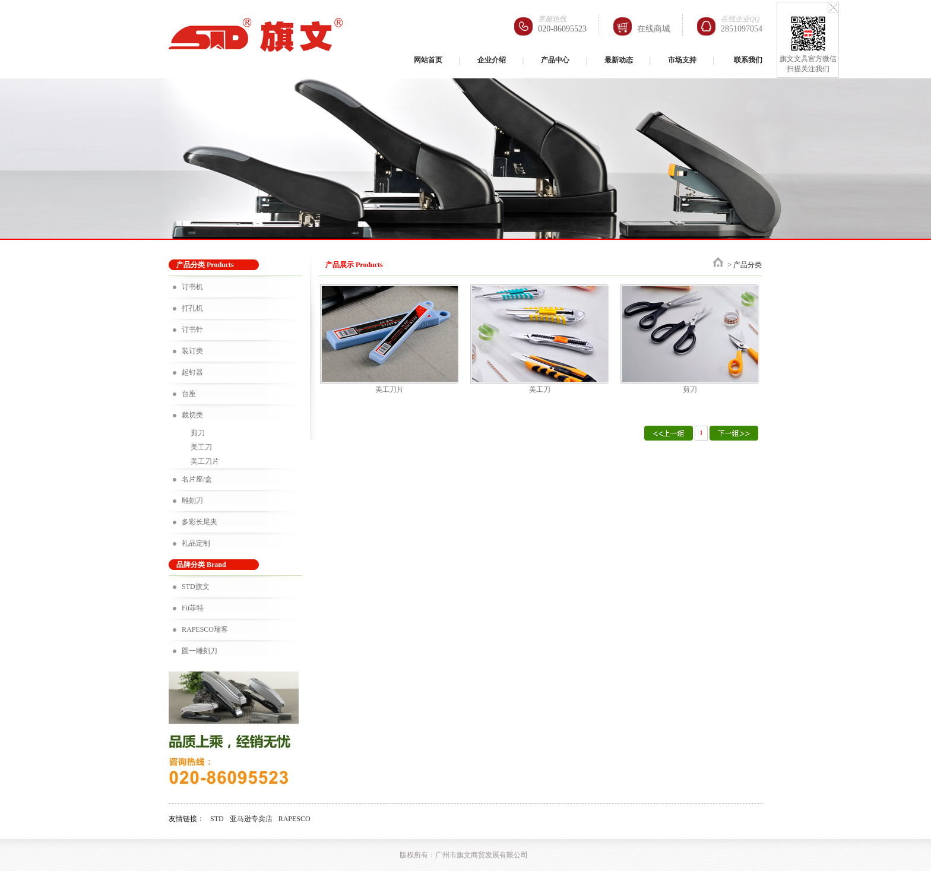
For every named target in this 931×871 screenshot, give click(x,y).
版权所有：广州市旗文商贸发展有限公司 (464, 855)
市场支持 (682, 60)
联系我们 (748, 60)
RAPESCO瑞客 (205, 629)
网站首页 (428, 60)
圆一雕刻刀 (199, 651)
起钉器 (192, 372)
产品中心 (555, 60)
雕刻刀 (192, 500)
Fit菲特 (193, 608)
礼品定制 (196, 543)
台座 (189, 393)
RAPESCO (294, 819)
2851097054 (741, 28)
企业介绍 (491, 60)
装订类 (192, 351)
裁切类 (192, 415)
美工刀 (201, 447)
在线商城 (653, 28)
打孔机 (192, 308)
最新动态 (618, 60)
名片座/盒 (197, 479)
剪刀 (198, 433)
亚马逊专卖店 (251, 819)
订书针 (192, 329)
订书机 (192, 287)
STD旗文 (196, 586)
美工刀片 (205, 461)
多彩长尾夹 (199, 522)
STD (217, 819)
